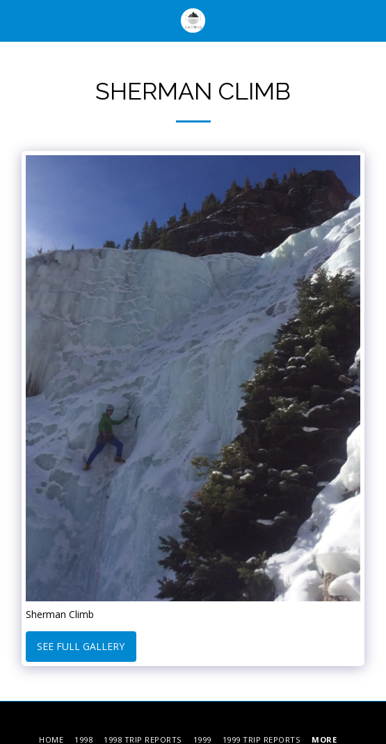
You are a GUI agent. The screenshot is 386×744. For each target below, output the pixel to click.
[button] (15, 20)
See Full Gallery (80, 646)
